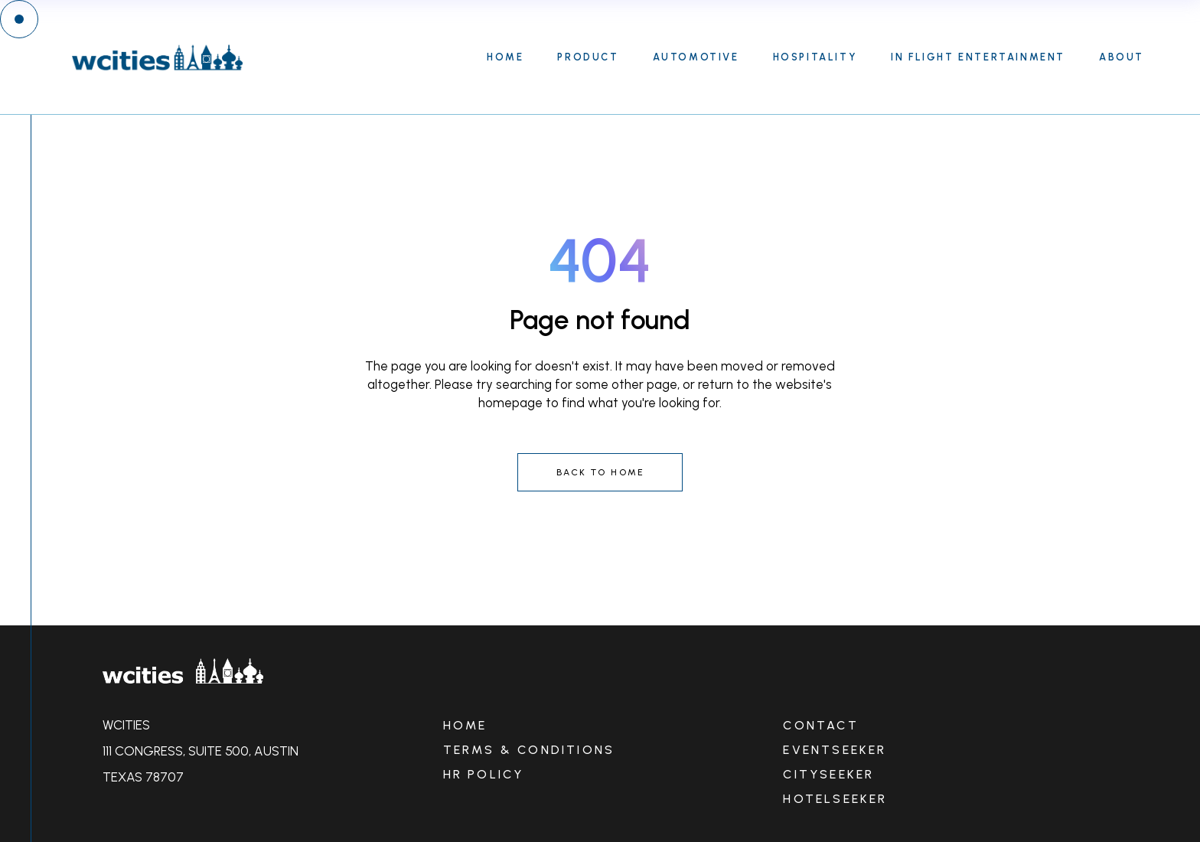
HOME (465, 725)
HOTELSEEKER (835, 798)
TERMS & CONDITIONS (529, 749)
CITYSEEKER (828, 774)
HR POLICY (483, 774)
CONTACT (820, 725)
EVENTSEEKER (834, 749)
